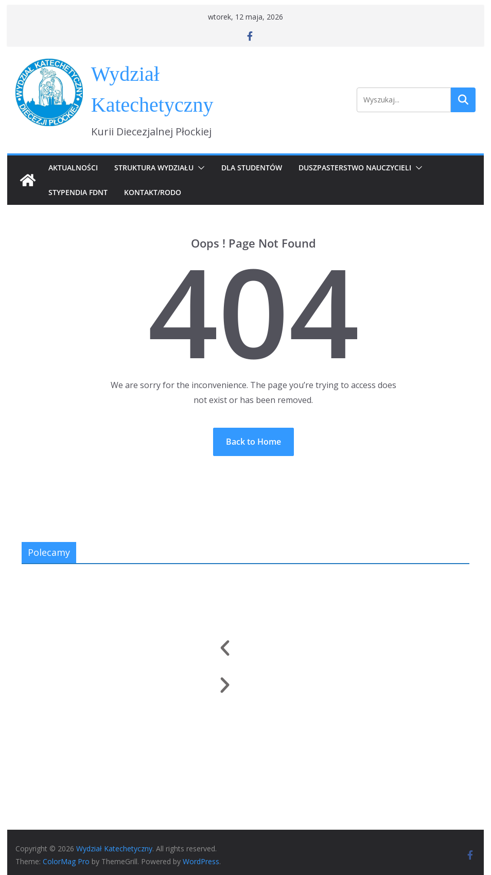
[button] (199, 168)
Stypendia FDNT (78, 192)
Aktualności (73, 167)
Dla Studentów (251, 167)
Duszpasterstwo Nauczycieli (355, 167)
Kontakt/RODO (152, 192)
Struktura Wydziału (154, 167)
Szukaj (463, 100)
